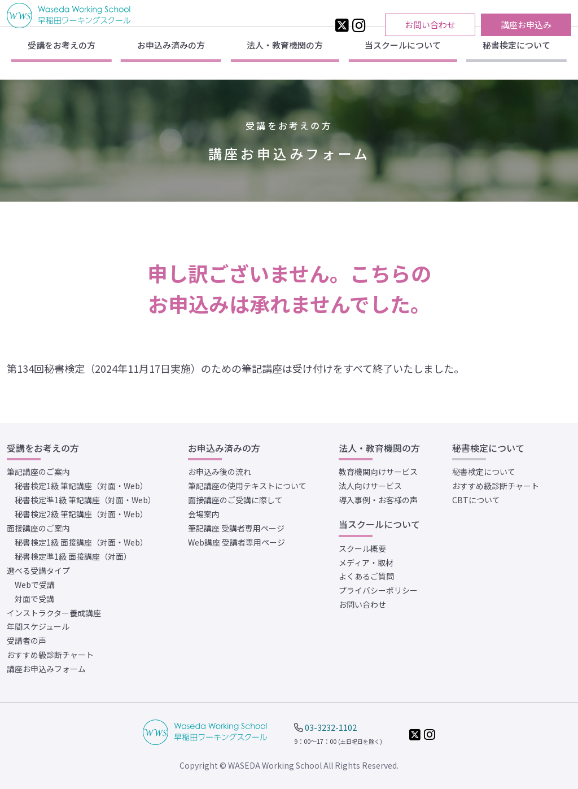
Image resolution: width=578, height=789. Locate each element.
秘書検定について (483, 471)
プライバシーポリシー (378, 590)
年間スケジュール (38, 626)
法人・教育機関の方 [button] (285, 59)
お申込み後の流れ (219, 471)
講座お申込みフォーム (46, 668)
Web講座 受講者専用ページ (236, 542)
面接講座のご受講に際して (235, 499)
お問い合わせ (430, 24)
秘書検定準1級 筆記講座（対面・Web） (85, 499)
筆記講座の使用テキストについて (247, 485)
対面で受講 (34, 598)
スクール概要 (362, 548)
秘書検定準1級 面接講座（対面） (73, 556)
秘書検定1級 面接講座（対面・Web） (81, 542)
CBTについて (476, 499)
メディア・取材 (366, 562)
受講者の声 (26, 640)
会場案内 (204, 514)
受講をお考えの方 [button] (61, 59)
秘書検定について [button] (516, 59)
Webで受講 (35, 584)
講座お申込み (526, 24)
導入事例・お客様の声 (378, 499)
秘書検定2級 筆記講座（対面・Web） (81, 514)
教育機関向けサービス (378, 471)
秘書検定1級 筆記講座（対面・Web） (81, 485)
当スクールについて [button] (403, 59)
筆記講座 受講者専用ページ (236, 528)
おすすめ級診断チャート (50, 654)
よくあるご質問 (366, 576)
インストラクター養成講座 (54, 612)
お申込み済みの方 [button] (171, 59)
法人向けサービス (370, 485)
